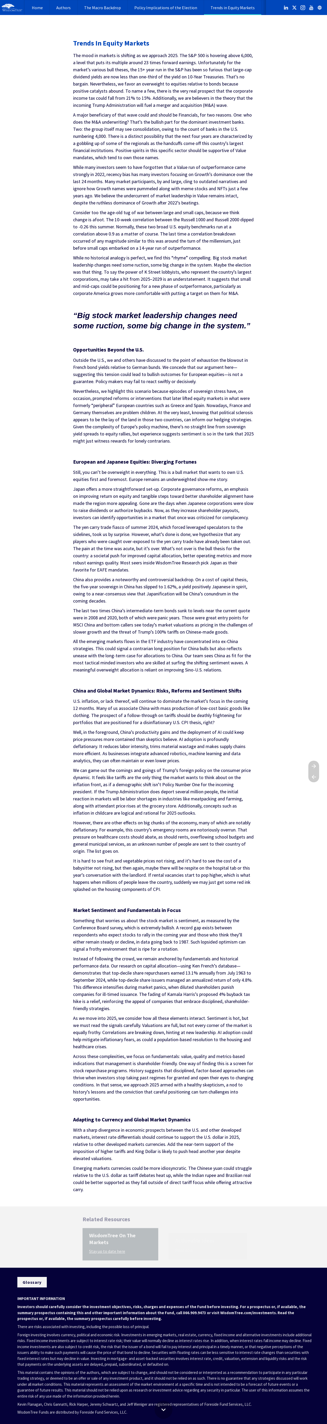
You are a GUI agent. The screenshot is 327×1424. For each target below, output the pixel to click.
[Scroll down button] (163, 1410)
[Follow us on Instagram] (302, 7)
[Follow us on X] (294, 7)
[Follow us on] (319, 7)
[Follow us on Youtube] (311, 7)
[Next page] (313, 766)
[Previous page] (313, 776)
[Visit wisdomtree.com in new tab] (32, 1282)
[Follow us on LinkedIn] (286, 7)
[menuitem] (37, 7)
